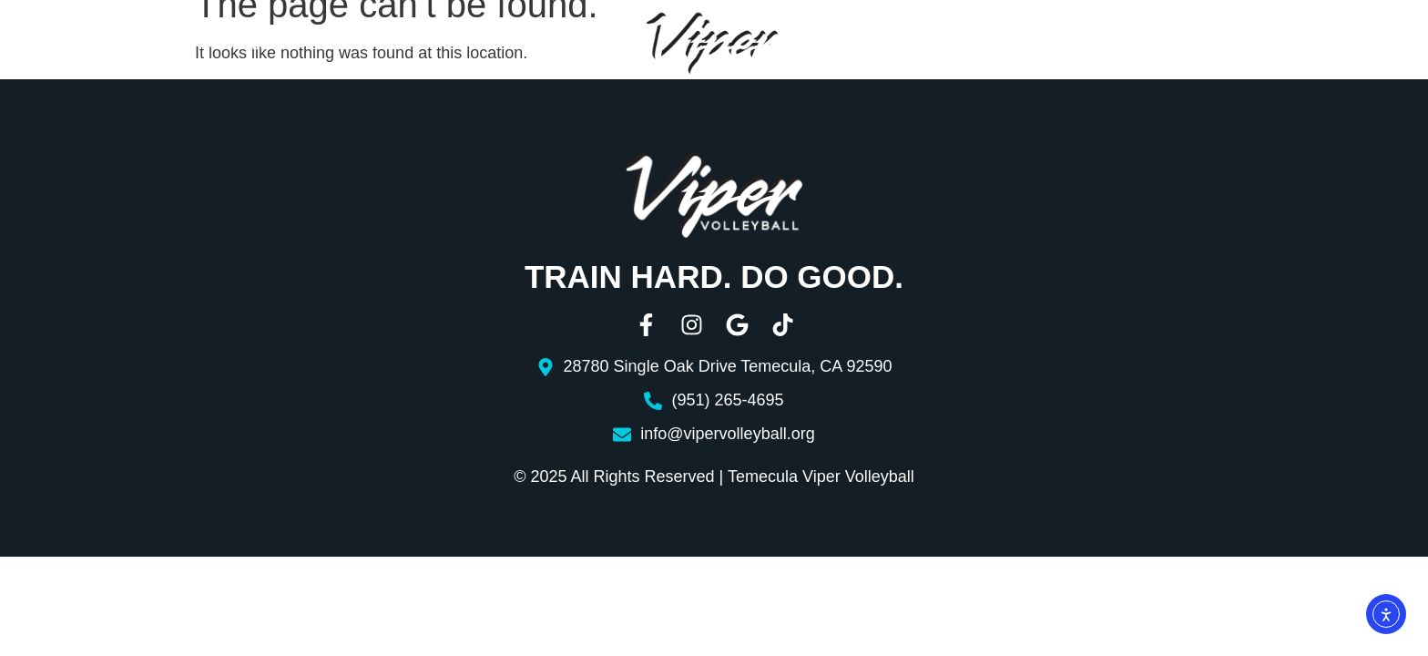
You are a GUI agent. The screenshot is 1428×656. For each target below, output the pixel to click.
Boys (506, 45)
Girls (387, 45)
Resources (1082, 44)
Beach (902, 45)
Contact (1219, 44)
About (99, 45)
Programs (245, 45)
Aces (974, 45)
